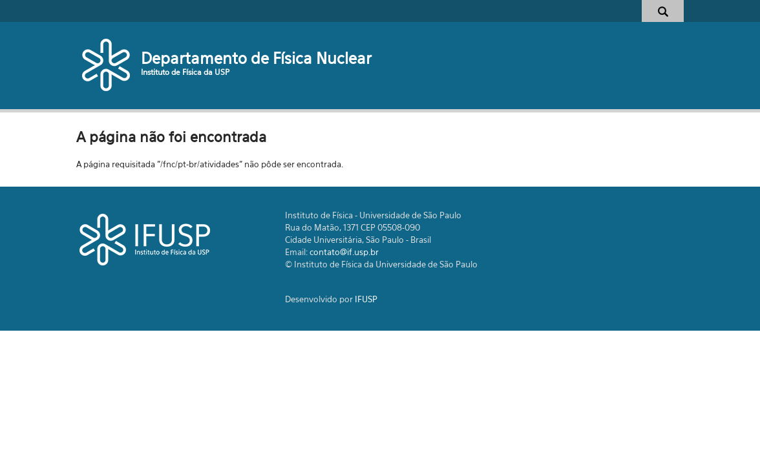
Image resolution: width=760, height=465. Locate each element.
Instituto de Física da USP (185, 72)
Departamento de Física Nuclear (256, 58)
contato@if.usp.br (344, 252)
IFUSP (366, 299)
